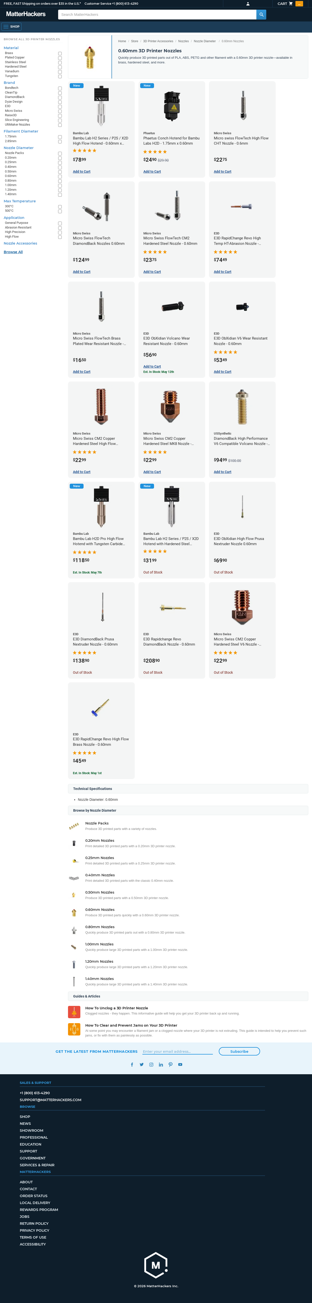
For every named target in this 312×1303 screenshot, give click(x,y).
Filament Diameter (21, 131)
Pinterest (170, 1064)
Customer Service (98, 3)
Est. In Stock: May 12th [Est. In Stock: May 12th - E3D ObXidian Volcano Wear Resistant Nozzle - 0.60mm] (158, 372)
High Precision (15, 232)
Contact (28, 1189)
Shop (25, 1116)
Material (11, 48)
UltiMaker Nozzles (17, 124)
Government (32, 1158)
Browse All (13, 252)
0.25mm (10, 162)
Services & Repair (37, 1165)
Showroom (31, 1130)
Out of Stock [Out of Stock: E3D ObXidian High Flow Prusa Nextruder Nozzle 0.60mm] (223, 572)
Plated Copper (14, 57)
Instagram (151, 1064)
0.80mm (10, 180)
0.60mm (10, 176)
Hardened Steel (15, 66)
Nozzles (183, 41)
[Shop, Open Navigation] (11, 27)
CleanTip (11, 92)
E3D (8, 106)
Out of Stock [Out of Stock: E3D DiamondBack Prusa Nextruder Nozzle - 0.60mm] (82, 672)
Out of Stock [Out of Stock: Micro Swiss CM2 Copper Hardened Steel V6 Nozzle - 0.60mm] (223, 672)
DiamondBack (15, 97)
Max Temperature (20, 201)
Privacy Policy (34, 1230)
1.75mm (10, 136)
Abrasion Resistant (18, 227)
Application (14, 217)
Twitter (141, 1064)
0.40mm (10, 167)
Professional (34, 1137)
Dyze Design (13, 101)
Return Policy (34, 1223)
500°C (9, 210)
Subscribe (239, 1051)
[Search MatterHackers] (261, 14)
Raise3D (11, 115)
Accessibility (33, 1244)
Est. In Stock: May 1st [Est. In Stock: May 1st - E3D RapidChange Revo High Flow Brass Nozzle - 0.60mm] (87, 773)
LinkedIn (160, 1064)
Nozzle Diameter (205, 41)
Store (134, 41)
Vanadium (12, 71)
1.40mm (10, 194)
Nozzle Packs (14, 153)
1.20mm (10, 190)
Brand (9, 82)
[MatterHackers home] (156, 1266)
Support (28, 1151)
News (25, 1123)
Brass (9, 53)
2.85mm (10, 141)
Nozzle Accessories (20, 243)
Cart (290, 3)
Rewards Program (39, 1209)
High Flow (12, 236)
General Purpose (16, 223)
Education (30, 1144)
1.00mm (10, 185)
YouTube (180, 1064)
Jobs (24, 1216)
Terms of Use (33, 1237)
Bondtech (11, 88)
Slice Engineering (17, 120)
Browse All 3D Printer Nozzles (32, 39)
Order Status (33, 1196)
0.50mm (10, 171)
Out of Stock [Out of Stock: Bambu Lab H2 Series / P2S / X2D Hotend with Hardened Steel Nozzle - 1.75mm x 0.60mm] (152, 572)
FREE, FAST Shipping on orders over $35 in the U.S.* (42, 3)
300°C (9, 206)
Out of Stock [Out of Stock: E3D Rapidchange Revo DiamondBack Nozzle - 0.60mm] (152, 672)
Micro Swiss (13, 111)
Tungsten (11, 76)
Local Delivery (35, 1203)
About (26, 1182)
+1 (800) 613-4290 (125, 3)
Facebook (132, 1064)
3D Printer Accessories (158, 41)
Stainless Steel (15, 62)
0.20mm (10, 157)
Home (122, 41)
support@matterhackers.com (50, 1100)
